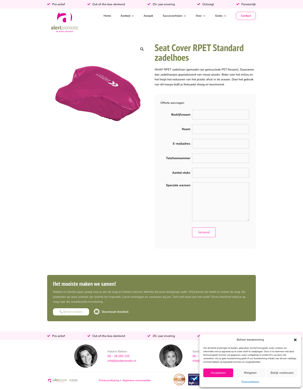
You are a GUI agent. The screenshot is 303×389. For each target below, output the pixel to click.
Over (199, 16)
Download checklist (111, 312)
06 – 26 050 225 (118, 356)
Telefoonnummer (178, 158)
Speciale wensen (178, 185)
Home (107, 16)
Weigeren (250, 373)
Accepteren (218, 373)
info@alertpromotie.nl (121, 361)
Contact (246, 16)
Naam (186, 129)
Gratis (219, 16)
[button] (295, 340)
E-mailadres (181, 144)
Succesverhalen (172, 16)
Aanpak (148, 16)
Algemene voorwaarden (136, 380)
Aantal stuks (181, 173)
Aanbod (125, 16)
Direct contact (71, 312)
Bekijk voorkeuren (282, 373)
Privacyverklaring (250, 381)
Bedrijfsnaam (180, 115)
